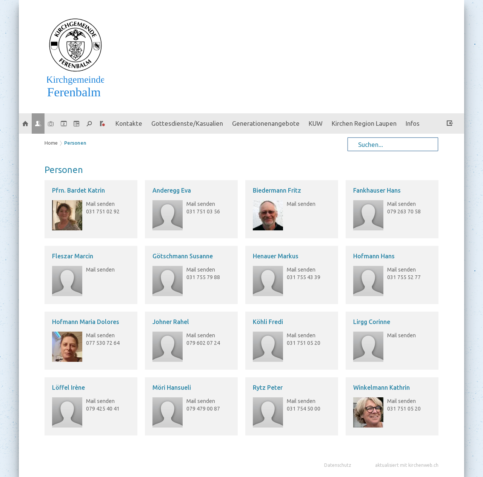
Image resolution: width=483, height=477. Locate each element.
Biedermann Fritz (277, 190)
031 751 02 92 (103, 211)
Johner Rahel (170, 321)
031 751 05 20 (303, 343)
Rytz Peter (268, 387)
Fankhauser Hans (377, 190)
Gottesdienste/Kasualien (187, 123)
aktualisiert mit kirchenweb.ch (406, 465)
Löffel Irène (68, 387)
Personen (75, 142)
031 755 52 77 (404, 277)
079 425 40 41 (103, 409)
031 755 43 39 (303, 277)
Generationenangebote (266, 123)
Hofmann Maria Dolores (85, 321)
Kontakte (128, 123)
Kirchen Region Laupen (364, 123)
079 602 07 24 (203, 343)
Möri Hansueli (171, 387)
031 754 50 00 (303, 409)
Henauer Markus (275, 256)
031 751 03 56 (203, 211)
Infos (413, 123)
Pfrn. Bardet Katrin (78, 190)
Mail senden (100, 204)
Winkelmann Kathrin (381, 387)
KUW (316, 123)
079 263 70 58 (404, 211)
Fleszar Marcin (72, 256)
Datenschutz (337, 465)
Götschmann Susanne (182, 256)
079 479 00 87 (203, 409)
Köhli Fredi (268, 321)
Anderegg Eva (171, 190)
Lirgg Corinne (371, 321)
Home (51, 142)
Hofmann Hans (374, 256)
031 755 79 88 (203, 277)
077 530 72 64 (103, 343)
